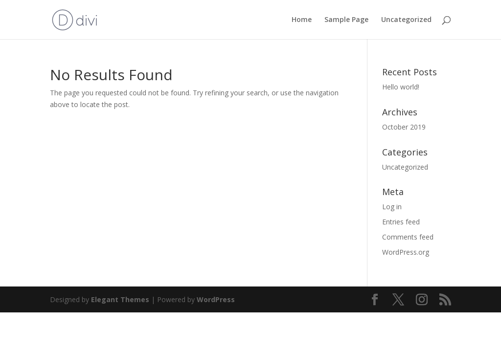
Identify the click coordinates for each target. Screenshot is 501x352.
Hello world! (400, 86)
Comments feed (407, 237)
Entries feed (401, 221)
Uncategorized (406, 20)
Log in (392, 206)
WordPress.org (405, 252)
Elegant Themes (120, 299)
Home (302, 20)
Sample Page (346, 20)
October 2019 (404, 127)
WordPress (216, 299)
